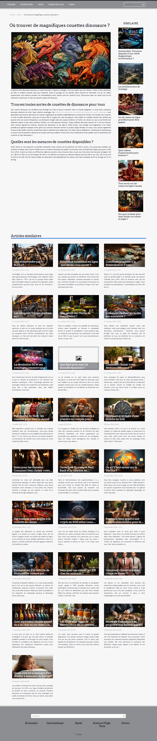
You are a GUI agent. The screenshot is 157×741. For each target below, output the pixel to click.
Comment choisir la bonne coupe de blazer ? (123, 572)
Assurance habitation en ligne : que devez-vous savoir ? (79, 263)
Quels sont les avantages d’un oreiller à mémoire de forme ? (33, 674)
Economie (11, 4)
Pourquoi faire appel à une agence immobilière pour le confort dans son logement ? (123, 522)
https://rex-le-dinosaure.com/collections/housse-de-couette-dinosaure (81, 112)
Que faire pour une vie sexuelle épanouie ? (74, 366)
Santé (40, 4)
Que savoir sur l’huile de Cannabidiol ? (75, 315)
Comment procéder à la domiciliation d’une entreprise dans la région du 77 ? (123, 266)
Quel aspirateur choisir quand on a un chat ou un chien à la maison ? (33, 625)
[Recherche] (134, 4)
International (26, 4)
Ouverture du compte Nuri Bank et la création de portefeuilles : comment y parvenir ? (77, 472)
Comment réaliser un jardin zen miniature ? (123, 315)
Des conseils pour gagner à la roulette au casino (32, 520)
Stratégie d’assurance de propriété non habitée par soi (124, 623)
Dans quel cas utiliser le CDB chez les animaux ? (78, 572)
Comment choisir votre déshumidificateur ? (120, 366)
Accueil (12, 14)
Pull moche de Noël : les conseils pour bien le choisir (32, 417)
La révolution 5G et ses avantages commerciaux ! (30, 366)
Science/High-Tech (56, 4)
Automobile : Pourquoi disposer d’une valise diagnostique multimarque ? (130, 55)
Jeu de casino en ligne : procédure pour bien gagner (129, 119)
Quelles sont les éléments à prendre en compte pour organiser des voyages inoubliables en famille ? (77, 420)
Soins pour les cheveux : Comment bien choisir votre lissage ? (32, 470)
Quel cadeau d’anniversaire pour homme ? (128, 153)
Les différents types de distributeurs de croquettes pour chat (77, 625)
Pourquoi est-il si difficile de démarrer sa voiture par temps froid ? (31, 573)
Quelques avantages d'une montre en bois (122, 417)
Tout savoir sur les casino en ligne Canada (130, 184)
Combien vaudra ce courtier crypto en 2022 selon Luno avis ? (78, 522)
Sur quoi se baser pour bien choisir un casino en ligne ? (129, 216)
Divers (71, 4)
